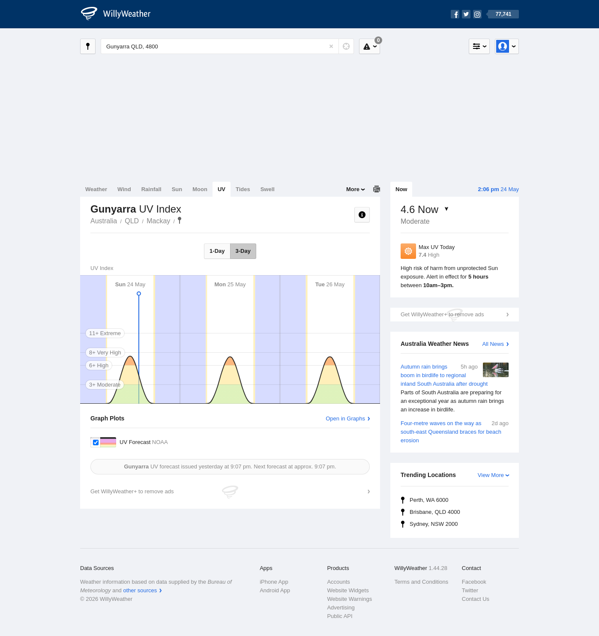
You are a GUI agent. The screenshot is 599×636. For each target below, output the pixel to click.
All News (493, 344)
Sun (177, 189)
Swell (268, 189)
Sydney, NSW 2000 (434, 524)
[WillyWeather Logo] (120, 14)
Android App (275, 590)
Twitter (470, 590)
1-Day (217, 251)
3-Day (243, 251)
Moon (199, 189)
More (352, 189)
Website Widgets (347, 590)
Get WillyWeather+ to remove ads (442, 314)
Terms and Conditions (422, 582)
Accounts (338, 582)
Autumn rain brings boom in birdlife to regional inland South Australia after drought (455, 388)
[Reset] (331, 46)
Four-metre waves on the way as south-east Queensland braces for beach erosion (455, 431)
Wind (124, 189)
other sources (140, 590)
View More (491, 475)
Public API (339, 616)
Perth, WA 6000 (429, 500)
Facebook (474, 582)
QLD (132, 221)
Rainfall (151, 189)
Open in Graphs (345, 418)
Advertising (340, 607)
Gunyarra (179, 220)
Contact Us (475, 599)
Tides (243, 189)
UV (221, 189)
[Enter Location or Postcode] (227, 46)
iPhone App (274, 582)
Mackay (158, 221)
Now (401, 189)
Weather (96, 189)
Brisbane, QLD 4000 (435, 512)
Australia (103, 221)
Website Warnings (349, 599)
